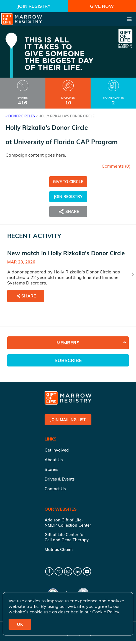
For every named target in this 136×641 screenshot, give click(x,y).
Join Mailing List (68, 419)
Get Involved (57, 450)
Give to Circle (68, 181)
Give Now (102, 6)
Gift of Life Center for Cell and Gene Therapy (67, 537)
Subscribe (68, 360)
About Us (54, 459)
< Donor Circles (20, 116)
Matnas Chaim (59, 549)
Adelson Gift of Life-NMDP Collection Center (68, 522)
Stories (51, 469)
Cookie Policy (105, 611)
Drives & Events (60, 479)
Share (68, 211)
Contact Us (55, 488)
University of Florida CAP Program (66, 142)
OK (20, 624)
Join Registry (33, 6)
